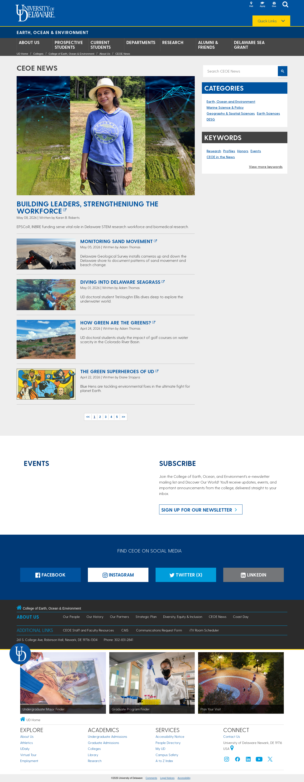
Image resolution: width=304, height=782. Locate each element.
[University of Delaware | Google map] (232, 749)
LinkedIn (253, 574)
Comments (151, 778)
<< (88, 417)
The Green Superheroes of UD (117, 371)
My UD (160, 749)
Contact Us (231, 736)
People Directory (168, 743)
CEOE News (122, 53)
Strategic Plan (146, 617)
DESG (211, 119)
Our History (94, 617)
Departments (140, 42)
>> (123, 417)
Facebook (50, 574)
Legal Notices (167, 778)
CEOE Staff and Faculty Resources (88, 630)
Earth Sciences (268, 113)
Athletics (26, 743)
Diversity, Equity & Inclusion (182, 617)
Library (93, 755)
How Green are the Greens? (115, 322)
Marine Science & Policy (225, 107)
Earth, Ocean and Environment (231, 101)
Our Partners (119, 617)
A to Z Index (164, 761)
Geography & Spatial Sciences (231, 113)
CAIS (124, 630)
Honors (242, 151)
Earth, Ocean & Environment (53, 32)
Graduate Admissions (103, 743)
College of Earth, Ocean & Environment (71, 53)
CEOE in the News (221, 157)
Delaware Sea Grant (249, 44)
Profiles (229, 151)
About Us (29, 42)
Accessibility (184, 778)
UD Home (22, 53)
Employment (29, 761)
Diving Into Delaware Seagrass (120, 282)
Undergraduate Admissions (107, 736)
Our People (71, 617)
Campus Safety (167, 755)
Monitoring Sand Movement (116, 241)
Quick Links (267, 21)
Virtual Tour (28, 755)
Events (256, 151)
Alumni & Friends (208, 44)
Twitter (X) (185, 574)
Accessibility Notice (170, 736)
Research (172, 42)
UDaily (24, 749)
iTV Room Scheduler (204, 630)
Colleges (38, 53)
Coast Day (240, 617)
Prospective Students (69, 44)
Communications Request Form (159, 630)
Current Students (100, 44)
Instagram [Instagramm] (118, 574)
